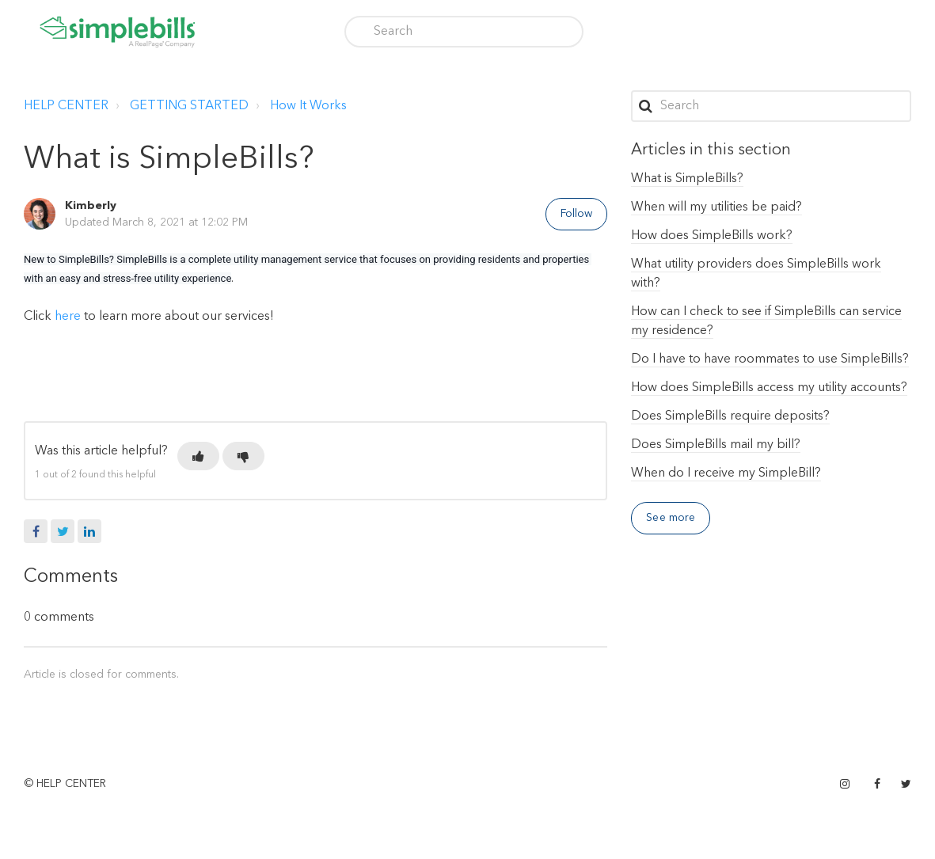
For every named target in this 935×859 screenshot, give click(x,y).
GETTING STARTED (189, 106)
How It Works (308, 106)
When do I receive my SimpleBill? (726, 473)
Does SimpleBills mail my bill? (715, 445)
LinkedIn (89, 531)
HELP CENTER (66, 106)
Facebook (36, 531)
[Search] (463, 32)
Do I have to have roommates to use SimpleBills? (770, 359)
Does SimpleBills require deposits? (730, 416)
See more (670, 517)
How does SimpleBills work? (711, 236)
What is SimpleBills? (687, 179)
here (69, 316)
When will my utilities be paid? (716, 207)
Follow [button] (577, 213)
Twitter (62, 531)
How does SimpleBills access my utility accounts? (769, 388)
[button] (198, 456)
